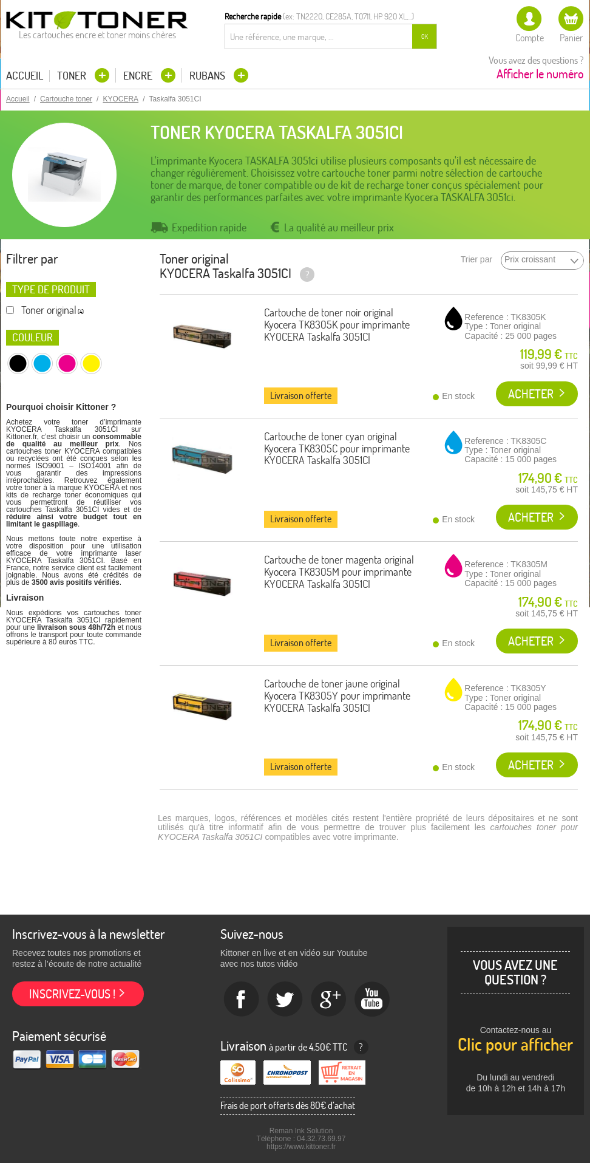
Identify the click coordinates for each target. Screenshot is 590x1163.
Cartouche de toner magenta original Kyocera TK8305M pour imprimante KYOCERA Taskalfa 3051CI (339, 572)
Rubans (208, 76)
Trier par (476, 259)
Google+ (329, 999)
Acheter (531, 393)
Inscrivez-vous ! (72, 993)
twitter (285, 999)
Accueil (24, 76)
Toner (73, 76)
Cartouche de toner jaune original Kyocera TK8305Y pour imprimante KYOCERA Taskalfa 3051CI (337, 696)
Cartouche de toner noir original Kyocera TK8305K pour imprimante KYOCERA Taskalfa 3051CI (337, 324)
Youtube (372, 999)
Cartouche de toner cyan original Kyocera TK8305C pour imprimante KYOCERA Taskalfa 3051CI (337, 448)
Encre (139, 76)
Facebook (241, 999)
